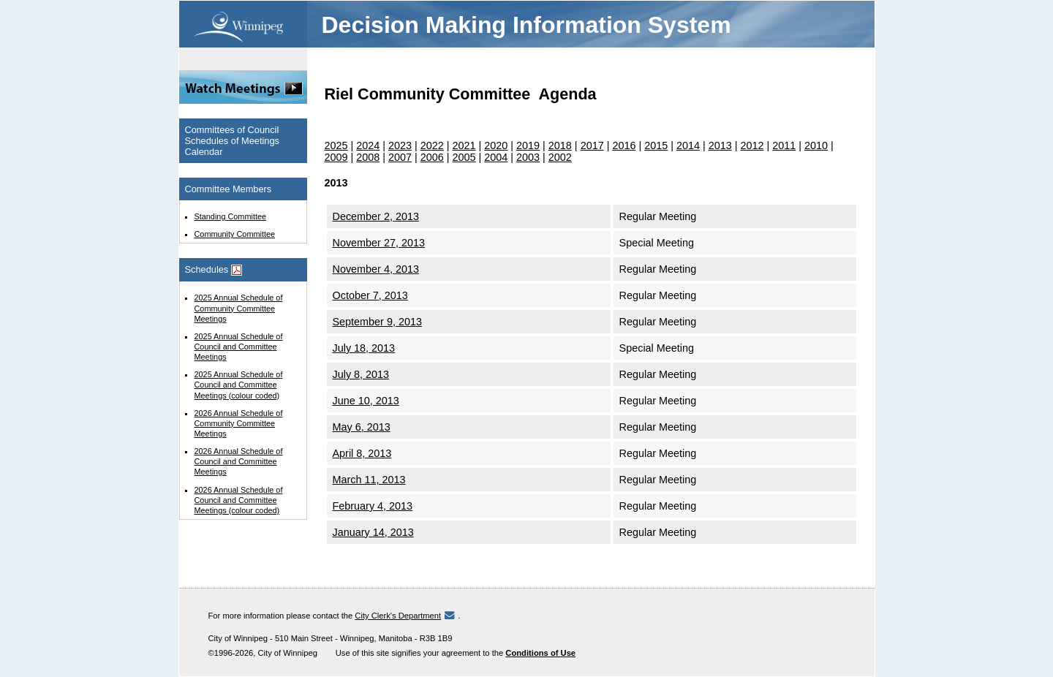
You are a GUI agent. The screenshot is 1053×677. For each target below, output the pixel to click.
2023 (400, 145)
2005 (464, 157)
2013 (720, 145)
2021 (464, 145)
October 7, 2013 (370, 295)
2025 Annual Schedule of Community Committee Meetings (239, 307)
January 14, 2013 (373, 532)
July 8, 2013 (361, 374)
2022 (432, 145)
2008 (368, 157)
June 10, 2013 (366, 400)
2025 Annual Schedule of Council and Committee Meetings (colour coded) (239, 384)
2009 (336, 157)
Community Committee (235, 234)
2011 (784, 145)
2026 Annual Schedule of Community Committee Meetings (239, 423)
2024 (368, 145)
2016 (623, 145)
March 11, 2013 (369, 479)
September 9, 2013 (377, 322)
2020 (495, 145)
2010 (816, 145)
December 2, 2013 (376, 216)
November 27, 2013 (379, 243)
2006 (432, 157)
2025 (336, 145)
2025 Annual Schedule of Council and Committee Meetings (239, 346)
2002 (560, 157)
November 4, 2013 (376, 269)
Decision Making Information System (526, 25)
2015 (656, 145)
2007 (400, 157)
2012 (751, 145)
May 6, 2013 (361, 427)
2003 (528, 157)
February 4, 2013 (373, 506)
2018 (560, 145)
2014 (688, 145)
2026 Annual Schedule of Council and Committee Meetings (239, 461)
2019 (528, 145)
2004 (495, 157)
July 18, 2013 (364, 348)
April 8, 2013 (362, 453)
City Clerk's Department (398, 615)
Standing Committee (231, 216)
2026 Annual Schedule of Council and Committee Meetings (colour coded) (239, 500)
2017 (592, 145)
